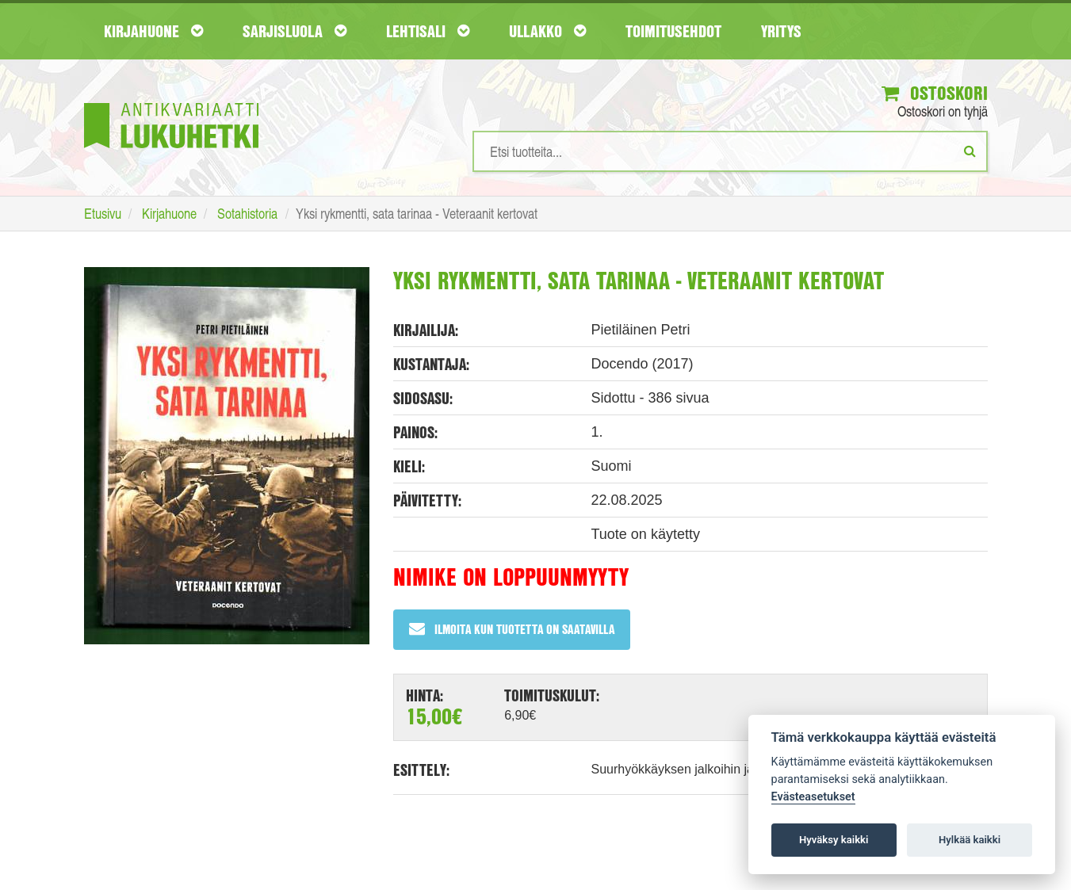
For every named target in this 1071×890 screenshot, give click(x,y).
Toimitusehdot (673, 31)
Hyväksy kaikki (833, 840)
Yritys (781, 31)
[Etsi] (970, 151)
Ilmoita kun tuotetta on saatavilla (511, 629)
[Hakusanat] (730, 151)
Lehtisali (427, 31)
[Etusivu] (171, 102)
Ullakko (547, 31)
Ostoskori (935, 92)
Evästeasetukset (813, 797)
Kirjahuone (153, 31)
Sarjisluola (294, 31)
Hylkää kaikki (969, 840)
